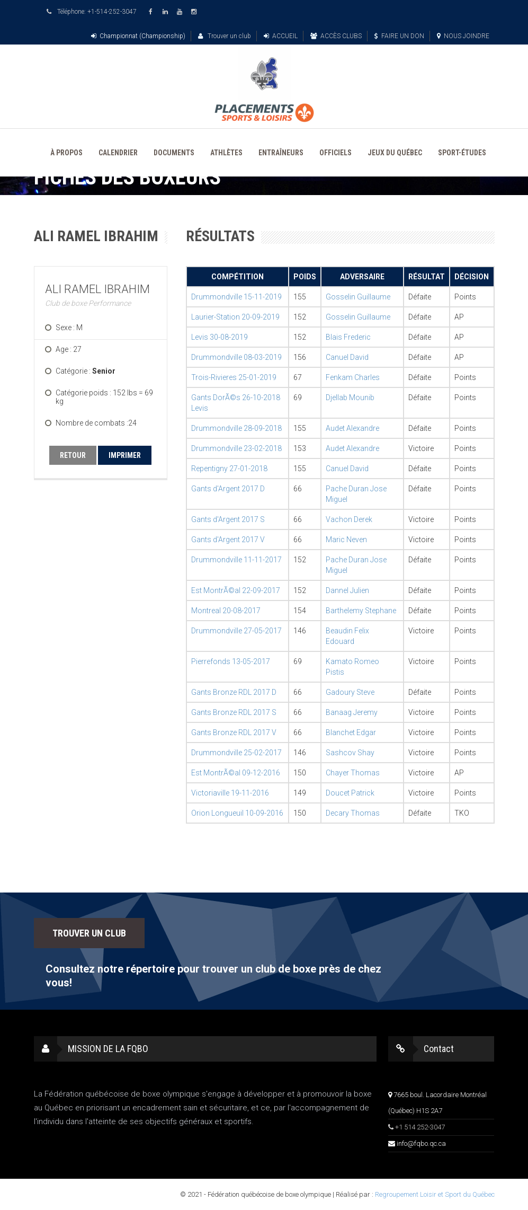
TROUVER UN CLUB (89, 933)
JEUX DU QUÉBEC (395, 152)
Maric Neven (346, 539)
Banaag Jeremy (352, 712)
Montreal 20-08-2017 (226, 610)
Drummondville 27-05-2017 (236, 630)
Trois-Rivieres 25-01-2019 (233, 377)
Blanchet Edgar (351, 732)
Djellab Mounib (350, 397)
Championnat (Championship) (138, 36)
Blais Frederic (348, 337)
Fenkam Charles (353, 377)
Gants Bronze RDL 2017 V (233, 732)
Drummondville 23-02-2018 (236, 448)
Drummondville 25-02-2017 (236, 752)
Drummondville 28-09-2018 (236, 428)
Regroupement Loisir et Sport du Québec (435, 1194)
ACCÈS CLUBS (336, 36)
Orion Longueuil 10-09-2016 (237, 813)
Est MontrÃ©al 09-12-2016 (235, 773)
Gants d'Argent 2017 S (228, 519)
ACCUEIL (281, 36)
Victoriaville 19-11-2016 (230, 793)
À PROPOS (66, 152)
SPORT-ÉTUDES (462, 152)
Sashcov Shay (350, 752)
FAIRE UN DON (399, 36)
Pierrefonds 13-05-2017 (230, 661)
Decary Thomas (353, 813)
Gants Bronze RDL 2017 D (233, 692)
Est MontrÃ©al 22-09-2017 (235, 590)
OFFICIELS (335, 152)
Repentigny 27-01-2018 (229, 468)
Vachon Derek (349, 519)
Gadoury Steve (350, 692)
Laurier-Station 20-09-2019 (235, 317)
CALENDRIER (118, 152)
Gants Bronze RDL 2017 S (233, 712)
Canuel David (347, 357)
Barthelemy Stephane (361, 610)
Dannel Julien (347, 590)
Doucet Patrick (350, 793)
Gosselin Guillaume (358, 297)
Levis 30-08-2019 (219, 337)
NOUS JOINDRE (463, 36)
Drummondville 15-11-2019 (236, 297)
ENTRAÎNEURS (280, 152)
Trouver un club (224, 36)
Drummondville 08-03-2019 (236, 357)
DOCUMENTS (174, 152)
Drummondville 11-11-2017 (236, 559)
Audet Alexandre (352, 428)
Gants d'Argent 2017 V (228, 539)
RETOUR (73, 455)
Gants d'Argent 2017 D (228, 488)
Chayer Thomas (353, 773)
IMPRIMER (125, 455)
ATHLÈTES (226, 152)
